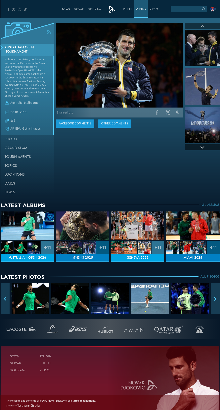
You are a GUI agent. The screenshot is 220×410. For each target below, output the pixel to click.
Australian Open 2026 (27, 257)
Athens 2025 (82, 257)
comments (75, 123)
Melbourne (31, 103)
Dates (10, 184)
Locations (15, 175)
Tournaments (18, 157)
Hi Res (10, 192)
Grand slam (16, 148)
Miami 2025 (193, 257)
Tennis (127, 9)
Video (154, 9)
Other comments (114, 123)
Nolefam (94, 9)
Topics (11, 166)
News (66, 9)
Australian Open (14, 70)
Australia (16, 103)
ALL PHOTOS (210, 276)
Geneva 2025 (138, 257)
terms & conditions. (84, 400)
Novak (79, 9)
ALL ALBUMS (210, 205)
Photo (141, 9)
